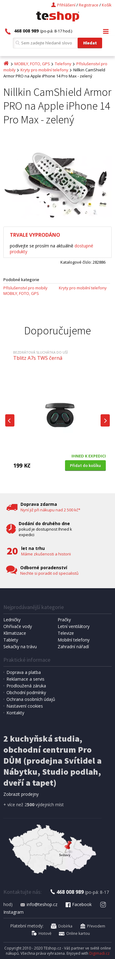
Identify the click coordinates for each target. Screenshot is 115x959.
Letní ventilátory (74, 626)
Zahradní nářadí (73, 646)
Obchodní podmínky (26, 692)
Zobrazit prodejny (21, 794)
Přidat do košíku (85, 465)
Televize (66, 633)
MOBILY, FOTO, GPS (32, 63)
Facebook (78, 904)
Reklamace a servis (25, 679)
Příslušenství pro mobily (25, 288)
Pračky (64, 619)
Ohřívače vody (17, 626)
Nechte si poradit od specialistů (49, 573)
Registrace (88, 5)
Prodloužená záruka (26, 686)
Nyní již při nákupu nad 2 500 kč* (50, 510)
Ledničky (12, 619)
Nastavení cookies (24, 706)
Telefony (63, 63)
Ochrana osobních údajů (30, 699)
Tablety (10, 640)
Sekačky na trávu (20, 646)
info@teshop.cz (38, 904)
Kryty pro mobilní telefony (44, 70)
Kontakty (15, 713)
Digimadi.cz (99, 953)
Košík (107, 5)
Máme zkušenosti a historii (46, 554)
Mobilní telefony (74, 640)
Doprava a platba (23, 672)
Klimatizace (14, 633)
